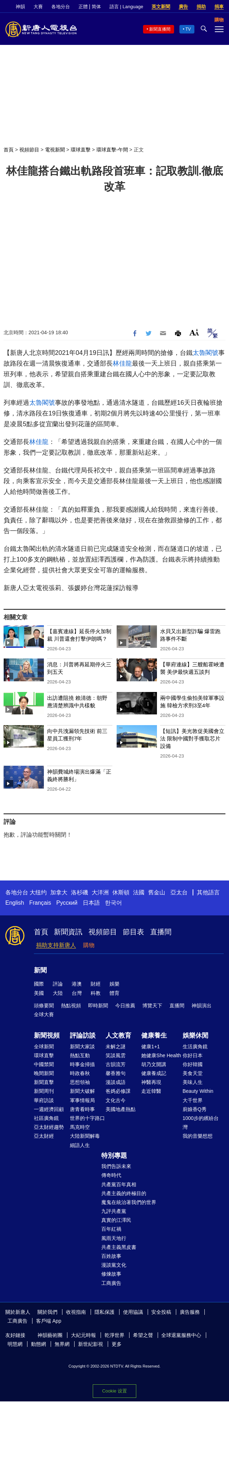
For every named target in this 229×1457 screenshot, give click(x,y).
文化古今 (116, 1100)
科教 (96, 993)
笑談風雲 (116, 1055)
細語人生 (80, 1145)
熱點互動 (80, 1055)
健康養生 (154, 1035)
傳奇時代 (111, 1175)
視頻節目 (29, 150)
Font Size (194, 332)
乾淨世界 (114, 1335)
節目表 (133, 932)
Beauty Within (198, 1091)
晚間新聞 (44, 1073)
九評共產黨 (113, 1211)
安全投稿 (161, 1312)
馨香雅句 (116, 1073)
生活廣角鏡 (195, 1046)
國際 (39, 984)
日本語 (91, 903)
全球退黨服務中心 (181, 1335)
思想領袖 (80, 1082)
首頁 (9, 150)
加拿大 (58, 892)
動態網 (38, 1344)
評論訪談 (83, 1035)
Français (40, 903)
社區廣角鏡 (46, 1118)
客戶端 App (48, 1321)
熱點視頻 (71, 1005)
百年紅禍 (111, 1229)
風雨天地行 (113, 1238)
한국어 (113, 903)
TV (188, 29)
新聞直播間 (160, 29)
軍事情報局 (82, 1100)
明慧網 (14, 1344)
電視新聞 (55, 150)
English (14, 903)
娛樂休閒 (195, 1035)
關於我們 (47, 1312)
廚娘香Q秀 (195, 1109)
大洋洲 (100, 892)
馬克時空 (80, 1127)
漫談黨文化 (113, 1265)
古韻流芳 (116, 1064)
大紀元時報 (83, 1335)
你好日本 (193, 1055)
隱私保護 (104, 1312)
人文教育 (118, 1035)
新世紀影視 (90, 1344)
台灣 (77, 993)
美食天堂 (193, 1073)
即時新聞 (98, 1005)
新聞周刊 (44, 1091)
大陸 (58, 993)
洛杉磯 (79, 892)
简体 (96, 6)
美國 (39, 993)
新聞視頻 (47, 1035)
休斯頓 (120, 892)
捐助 (201, 6)
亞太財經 (44, 1136)
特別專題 (114, 1155)
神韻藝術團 (49, 1335)
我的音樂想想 (198, 1136)
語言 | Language (126, 6)
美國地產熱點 (121, 1109)
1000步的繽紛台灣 (201, 1122)
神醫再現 (151, 1082)
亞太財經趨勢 (49, 1127)
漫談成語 (116, 1082)
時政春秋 (80, 1073)
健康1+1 (150, 1046)
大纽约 (38, 892)
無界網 (62, 1344)
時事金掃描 (82, 1064)
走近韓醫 (151, 1091)
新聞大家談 (82, 1046)
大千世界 (193, 1100)
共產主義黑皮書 (118, 1247)
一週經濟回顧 (49, 1109)
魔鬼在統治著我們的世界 (128, 1202)
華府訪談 (44, 1100)
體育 (114, 993)
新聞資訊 (68, 932)
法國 (138, 892)
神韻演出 (202, 1005)
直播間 (161, 932)
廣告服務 (190, 1312)
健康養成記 (153, 1073)
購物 (89, 945)
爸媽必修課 (118, 1091)
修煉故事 (111, 1274)
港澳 (77, 984)
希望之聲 (143, 1335)
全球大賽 (44, 1014)
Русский (66, 903)
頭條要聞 (44, 1005)
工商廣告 (111, 1283)
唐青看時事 (82, 1109)
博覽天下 (152, 1005)
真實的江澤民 (116, 1220)
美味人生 (193, 1082)
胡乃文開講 (153, 1064)
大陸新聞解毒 (85, 1136)
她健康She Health (161, 1055)
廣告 (183, 6)
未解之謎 (116, 1046)
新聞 (40, 970)
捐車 (219, 6)
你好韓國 (193, 1064)
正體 (83, 6)
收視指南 (76, 1312)
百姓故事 (111, 1256)
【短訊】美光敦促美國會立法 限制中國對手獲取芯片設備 (192, 738)
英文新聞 (161, 6)
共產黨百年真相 (118, 1184)
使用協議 (133, 1312)
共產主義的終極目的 (123, 1193)
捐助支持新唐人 (56, 945)
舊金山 (156, 892)
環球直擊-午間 (112, 150)
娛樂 (114, 984)
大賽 (38, 6)
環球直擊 (81, 150)
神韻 (20, 6)
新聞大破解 (82, 1091)
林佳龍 (122, 363)
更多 (117, 1344)
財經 (96, 984)
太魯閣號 (205, 352)
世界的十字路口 (87, 1118)
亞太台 (179, 892)
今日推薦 (125, 1005)
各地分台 (60, 6)
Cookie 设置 (114, 1391)
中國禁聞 (44, 1064)
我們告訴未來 (116, 1166)
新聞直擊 (44, 1082)
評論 (58, 984)
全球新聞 (44, 1046)
